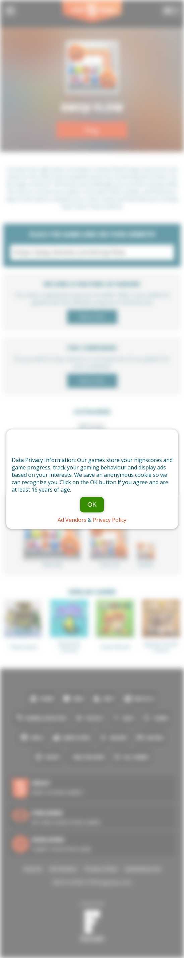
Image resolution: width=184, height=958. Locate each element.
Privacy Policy (109, 520)
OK (92, 504)
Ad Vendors (72, 520)
